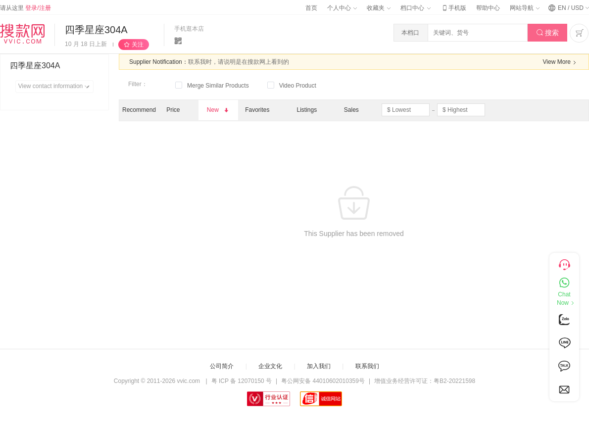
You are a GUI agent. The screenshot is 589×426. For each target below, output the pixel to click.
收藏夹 (379, 7)
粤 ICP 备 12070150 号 (241, 381)
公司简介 (222, 366)
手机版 (453, 7)
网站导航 (525, 7)
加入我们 (319, 366)
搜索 (547, 33)
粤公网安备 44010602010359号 (323, 381)
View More (561, 62)
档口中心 (415, 7)
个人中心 (342, 7)
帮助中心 (488, 7)
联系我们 (367, 366)
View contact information (55, 87)
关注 (138, 44)
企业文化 (270, 366)
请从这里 (25, 7)
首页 (311, 7)
